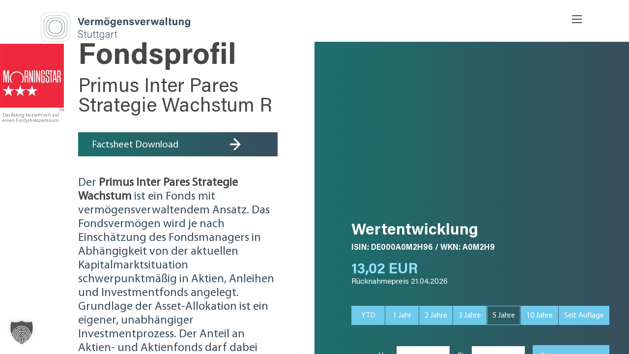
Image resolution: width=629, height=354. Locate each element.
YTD (368, 315)
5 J (503, 315)
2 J (436, 315)
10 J (539, 315)
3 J (469, 315)
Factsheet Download (135, 145)
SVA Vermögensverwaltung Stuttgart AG (177, 27)
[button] (21, 332)
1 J (402, 315)
